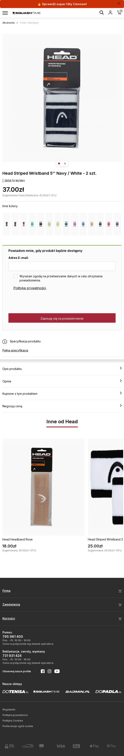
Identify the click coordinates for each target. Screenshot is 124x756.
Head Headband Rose (17, 539)
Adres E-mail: (18, 257)
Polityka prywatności (29, 288)
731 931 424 (12, 656)
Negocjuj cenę (62, 406)
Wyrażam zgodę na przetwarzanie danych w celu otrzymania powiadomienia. (61, 278)
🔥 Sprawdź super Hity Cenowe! (62, 4)
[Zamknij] (119, 3)
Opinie (62, 381)
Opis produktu (62, 369)
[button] (59, 163)
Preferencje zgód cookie (17, 726)
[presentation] (39, 302)
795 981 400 (12, 636)
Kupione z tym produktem (62, 393)
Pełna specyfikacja (15, 350)
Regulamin (8, 709)
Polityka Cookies (12, 720)
